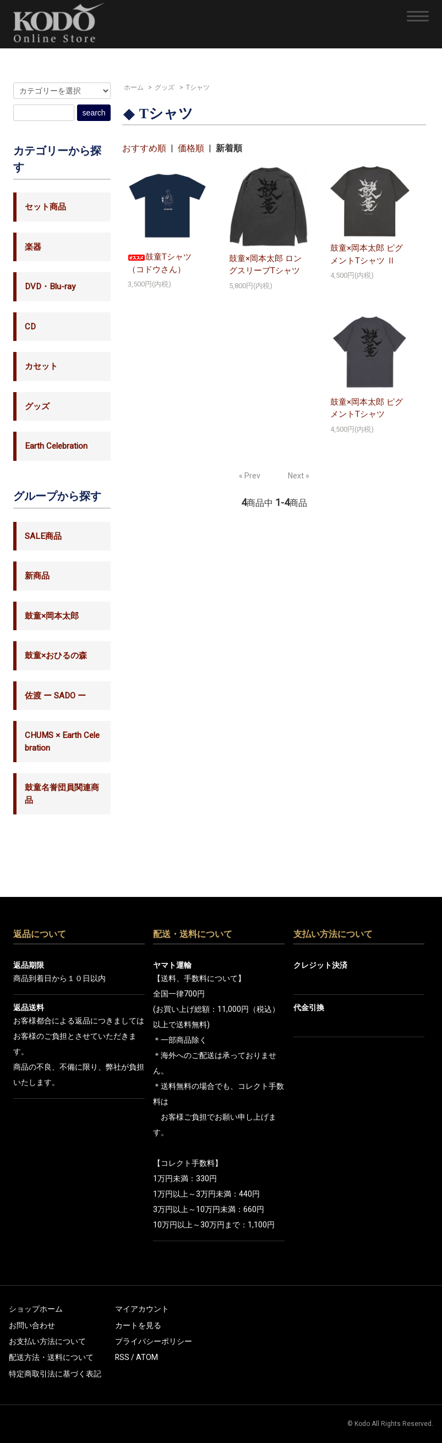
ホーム (134, 87)
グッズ (164, 87)
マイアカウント (142, 1309)
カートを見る (138, 1325)
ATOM (147, 1357)
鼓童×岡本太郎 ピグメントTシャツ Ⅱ (366, 254)
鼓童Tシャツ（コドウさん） (160, 263)
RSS (122, 1357)
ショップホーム (36, 1309)
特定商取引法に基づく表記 (55, 1374)
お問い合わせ (32, 1325)
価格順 (191, 148)
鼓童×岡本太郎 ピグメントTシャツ (366, 408)
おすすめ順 (144, 148)
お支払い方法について (47, 1341)
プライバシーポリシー (153, 1341)
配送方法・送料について (51, 1357)
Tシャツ (198, 87)
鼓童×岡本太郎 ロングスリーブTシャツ (265, 264)
